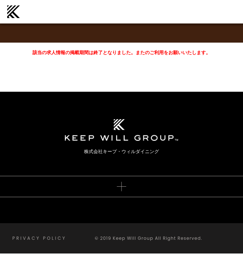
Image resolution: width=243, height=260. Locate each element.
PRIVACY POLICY (39, 238)
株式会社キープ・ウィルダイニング (13, 11)
